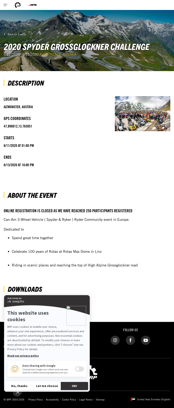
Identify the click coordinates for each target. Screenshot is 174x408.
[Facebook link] (130, 340)
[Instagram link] (115, 340)
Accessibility (52, 399)
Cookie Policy (69, 399)
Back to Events (17, 34)
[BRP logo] (17, 5)
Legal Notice (86, 399)
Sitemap (100, 399)
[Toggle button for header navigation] (5, 5)
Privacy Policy (35, 399)
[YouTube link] (145, 340)
